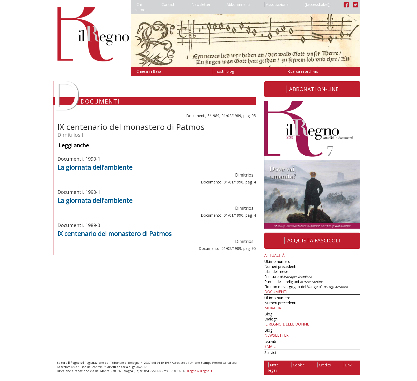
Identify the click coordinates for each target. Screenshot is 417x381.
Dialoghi (271, 319)
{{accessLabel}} (317, 4)
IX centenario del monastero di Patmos (114, 233)
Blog (268, 313)
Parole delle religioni (293, 281)
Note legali (273, 367)
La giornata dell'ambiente (94, 167)
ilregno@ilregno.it (199, 371)
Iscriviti (270, 341)
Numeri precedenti (280, 266)
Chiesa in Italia (148, 71)
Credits (324, 364)
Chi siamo (140, 7)
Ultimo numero (277, 261)
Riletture (288, 276)
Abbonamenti (237, 4)
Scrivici (270, 352)
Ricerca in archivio (302, 71)
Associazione (276, 4)
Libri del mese (276, 271)
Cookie (298, 364)
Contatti (167, 4)
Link (347, 364)
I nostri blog (223, 71)
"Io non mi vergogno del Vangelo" (306, 286)
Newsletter (200, 4)
